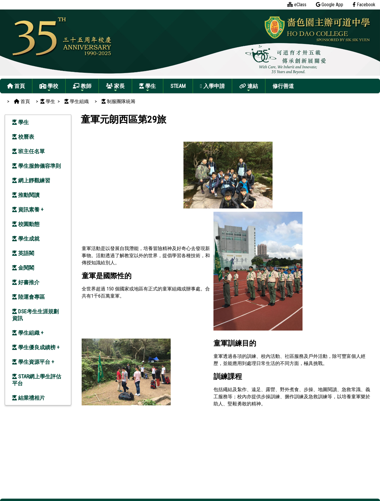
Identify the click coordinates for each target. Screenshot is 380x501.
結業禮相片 (28, 398)
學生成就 (25, 239)
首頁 (16, 86)
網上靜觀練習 (31, 180)
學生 (147, 88)
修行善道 (283, 86)
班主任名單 (28, 151)
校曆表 (23, 137)
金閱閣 (23, 268)
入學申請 (212, 86)
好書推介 (25, 282)
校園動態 (25, 224)
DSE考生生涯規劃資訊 (35, 314)
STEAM (178, 86)
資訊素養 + (27, 209)
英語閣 (23, 253)
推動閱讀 (25, 195)
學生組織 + (27, 333)
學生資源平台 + (33, 362)
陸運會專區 (28, 297)
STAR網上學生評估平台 (36, 379)
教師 (82, 88)
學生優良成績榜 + (35, 347)
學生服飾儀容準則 (36, 166)
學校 (48, 88)
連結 (248, 88)
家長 (115, 88)
